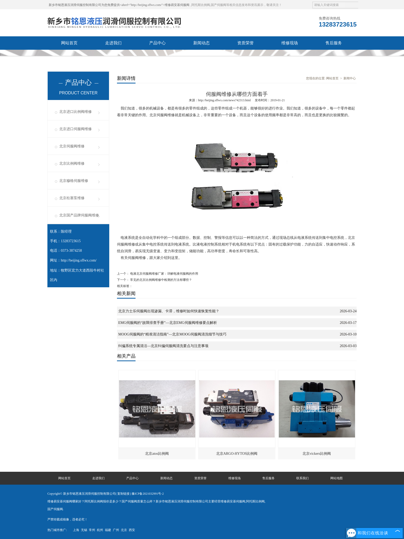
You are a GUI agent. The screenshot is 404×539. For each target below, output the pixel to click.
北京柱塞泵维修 (72, 198)
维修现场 (289, 43)
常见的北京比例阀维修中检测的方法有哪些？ (160, 280)
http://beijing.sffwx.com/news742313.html (224, 100)
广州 (116, 530)
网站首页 (69, 43)
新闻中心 (349, 78)
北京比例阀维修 (72, 163)
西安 (132, 530)
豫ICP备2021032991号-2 (148, 493)
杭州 (100, 530)
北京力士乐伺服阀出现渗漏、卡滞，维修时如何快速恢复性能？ (168, 311)
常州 (92, 530)
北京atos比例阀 (157, 454)
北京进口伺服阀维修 (75, 129)
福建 (108, 530)
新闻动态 (201, 43)
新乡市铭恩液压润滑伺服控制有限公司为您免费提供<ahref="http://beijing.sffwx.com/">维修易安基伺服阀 (119, 5)
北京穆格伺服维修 (73, 181)
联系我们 (69, 56)
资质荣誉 (245, 43)
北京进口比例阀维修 (75, 112)
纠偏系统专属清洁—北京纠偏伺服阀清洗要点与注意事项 (163, 346)
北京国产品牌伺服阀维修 (79, 215)
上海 (76, 530)
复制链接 (123, 493)
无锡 (84, 530)
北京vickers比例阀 (316, 454)
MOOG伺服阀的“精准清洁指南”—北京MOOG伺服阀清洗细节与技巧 (172, 334)
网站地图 (336, 478)
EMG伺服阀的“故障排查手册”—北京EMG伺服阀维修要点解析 (167, 323)
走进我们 (113, 43)
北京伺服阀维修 (72, 146)
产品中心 (157, 43)
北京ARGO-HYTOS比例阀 (237, 454)
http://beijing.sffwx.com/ (79, 260)
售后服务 (333, 43)
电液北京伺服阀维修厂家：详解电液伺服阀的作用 (163, 273)
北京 (124, 530)
